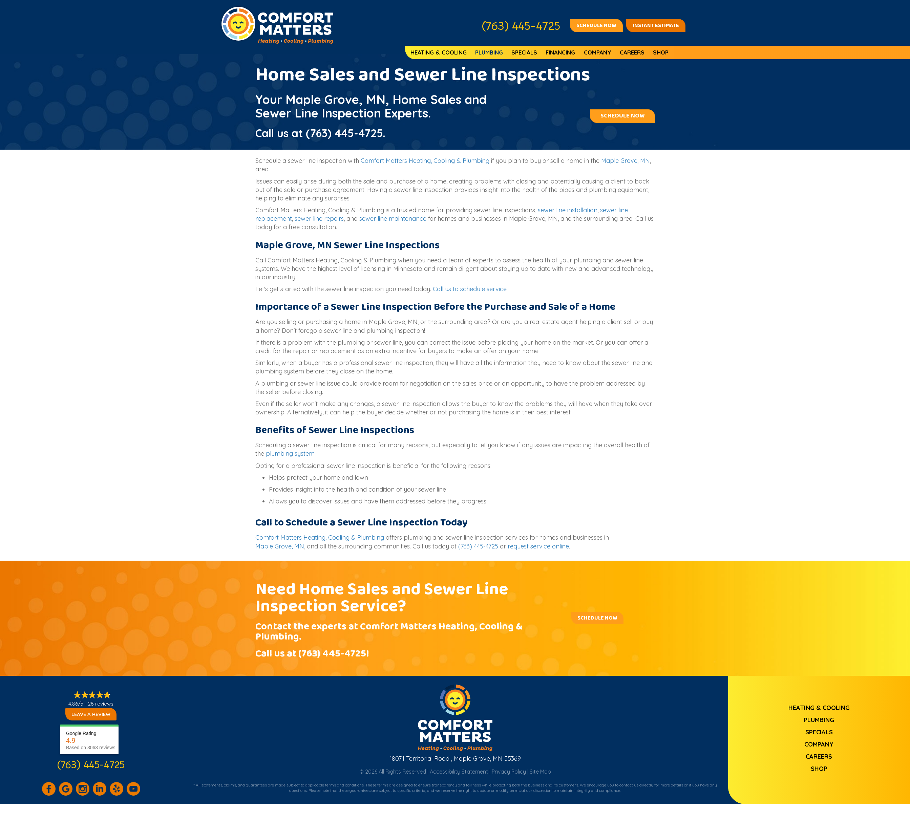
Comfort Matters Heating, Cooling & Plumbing (425, 161)
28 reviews (100, 703)
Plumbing (489, 52)
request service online (538, 546)
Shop (661, 52)
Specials (524, 52)
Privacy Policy (509, 771)
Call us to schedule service (470, 289)
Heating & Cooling (438, 52)
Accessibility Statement (459, 771)
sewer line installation (567, 210)
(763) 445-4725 (344, 133)
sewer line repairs (319, 218)
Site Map (540, 771)
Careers (632, 52)
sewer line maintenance (392, 218)
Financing (560, 52)
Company (597, 52)
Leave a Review (90, 714)
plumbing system (290, 453)
